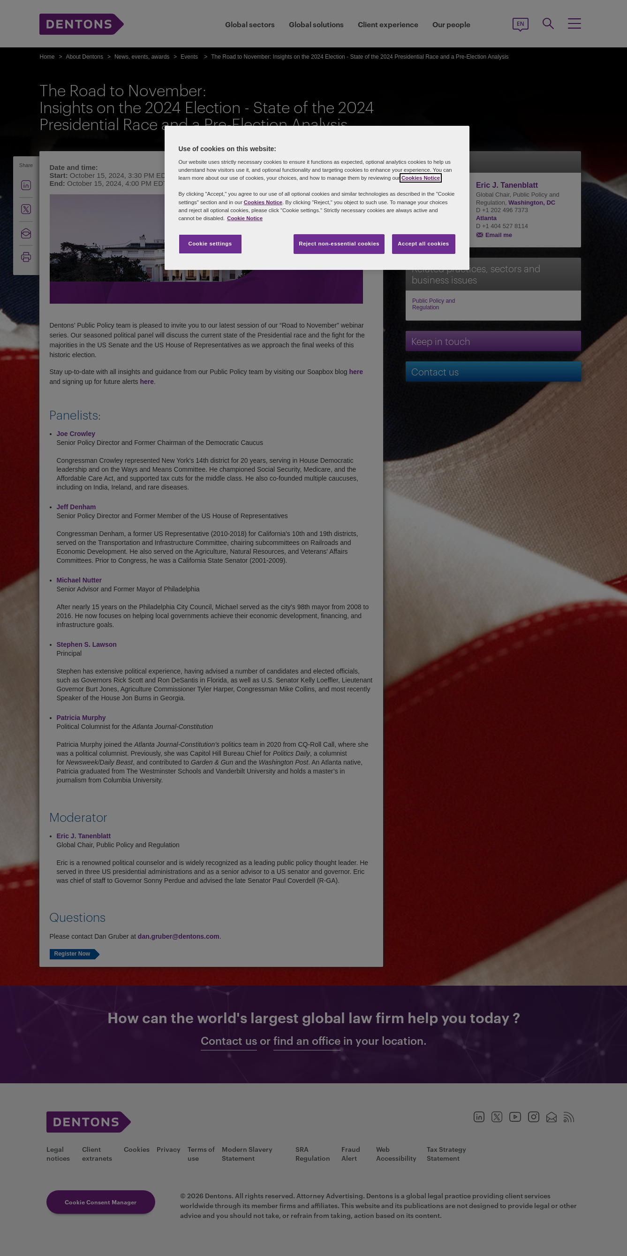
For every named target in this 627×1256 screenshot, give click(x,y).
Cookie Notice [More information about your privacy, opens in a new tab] (245, 218)
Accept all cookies (423, 243)
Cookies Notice (420, 178)
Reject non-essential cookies (339, 243)
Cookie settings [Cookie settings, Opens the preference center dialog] (210, 243)
